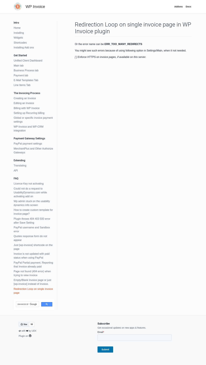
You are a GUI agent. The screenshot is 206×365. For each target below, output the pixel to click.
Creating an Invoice (25, 98)
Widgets (18, 37)
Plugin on (25, 336)
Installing (19, 32)
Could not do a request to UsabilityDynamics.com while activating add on (30, 192)
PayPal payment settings (28, 143)
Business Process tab (26, 70)
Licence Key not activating (29, 183)
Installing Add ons (24, 47)
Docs (188, 6)
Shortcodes (20, 42)
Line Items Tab (22, 85)
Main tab (18, 65)
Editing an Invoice (24, 103)
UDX (34, 331)
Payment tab (21, 75)
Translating (20, 165)
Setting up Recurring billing (29, 113)
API (16, 170)
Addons (178, 6)
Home (17, 27)
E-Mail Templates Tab (26, 80)
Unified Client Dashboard (28, 60)
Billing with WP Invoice (27, 108)
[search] (27, 304)
